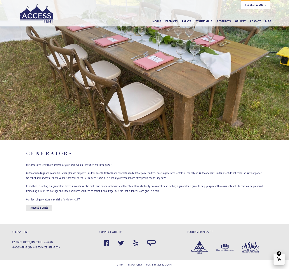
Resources (224, 21)
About (157, 21)
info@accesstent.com (47, 247)
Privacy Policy (135, 264)
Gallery (240, 21)
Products (171, 21)
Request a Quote (255, 4)
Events (186, 21)
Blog (268, 21)
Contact (255, 21)
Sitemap (120, 264)
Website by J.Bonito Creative (159, 264)
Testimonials (204, 21)
